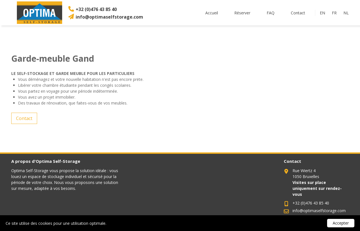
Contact (298, 12)
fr (334, 12)
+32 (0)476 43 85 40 (96, 9)
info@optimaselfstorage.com (109, 17)
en (322, 12)
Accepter (341, 223)
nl (346, 12)
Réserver (242, 12)
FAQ (270, 12)
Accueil (211, 12)
